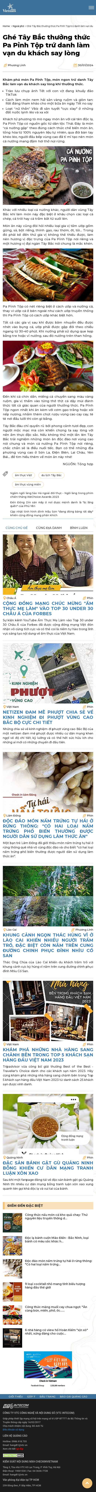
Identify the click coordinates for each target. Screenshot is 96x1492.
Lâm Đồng (13, 815)
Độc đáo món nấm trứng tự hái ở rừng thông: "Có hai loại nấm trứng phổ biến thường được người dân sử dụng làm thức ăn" (48, 828)
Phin (90, 598)
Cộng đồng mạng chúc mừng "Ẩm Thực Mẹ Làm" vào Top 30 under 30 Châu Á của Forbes (48, 608)
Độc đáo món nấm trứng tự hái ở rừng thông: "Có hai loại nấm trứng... (58, 1262)
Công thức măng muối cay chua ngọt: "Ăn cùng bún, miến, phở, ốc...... (56, 1308)
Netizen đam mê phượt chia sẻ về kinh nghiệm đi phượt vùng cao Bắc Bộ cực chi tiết (48, 717)
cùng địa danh (49, 528)
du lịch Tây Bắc (51, 475)
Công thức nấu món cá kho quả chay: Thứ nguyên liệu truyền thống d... (56, 1216)
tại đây (19, 1448)
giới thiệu (16, 1396)
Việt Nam (12, 706)
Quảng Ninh (14, 1157)
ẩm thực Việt (23, 475)
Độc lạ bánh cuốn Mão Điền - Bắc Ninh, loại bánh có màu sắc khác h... (57, 1239)
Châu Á (11, 598)
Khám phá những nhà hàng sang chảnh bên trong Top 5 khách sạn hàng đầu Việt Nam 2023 (48, 1055)
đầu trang (47, 1396)
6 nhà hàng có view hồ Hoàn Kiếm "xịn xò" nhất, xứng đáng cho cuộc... (56, 1331)
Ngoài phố (18, 26)
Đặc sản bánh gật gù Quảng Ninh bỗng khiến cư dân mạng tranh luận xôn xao (48, 1168)
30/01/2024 (85, 65)
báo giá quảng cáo (73, 1396)
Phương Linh (17, 65)
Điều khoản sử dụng (13, 1429)
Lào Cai (11, 929)
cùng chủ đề (17, 528)
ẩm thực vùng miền (28, 484)
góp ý (31, 1396)
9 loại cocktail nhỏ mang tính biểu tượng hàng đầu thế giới (55, 1285)
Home (6, 26)
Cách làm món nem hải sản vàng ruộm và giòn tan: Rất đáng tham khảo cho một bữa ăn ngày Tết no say (49, 101)
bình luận (79, 528)
